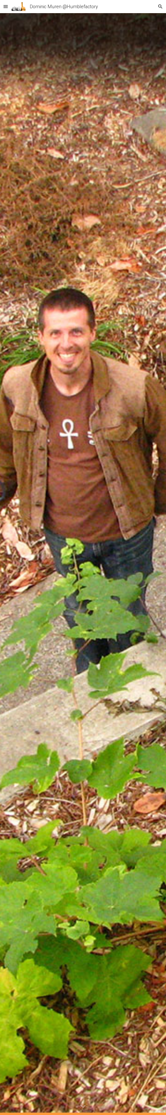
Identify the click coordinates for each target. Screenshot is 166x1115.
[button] (5, 6)
